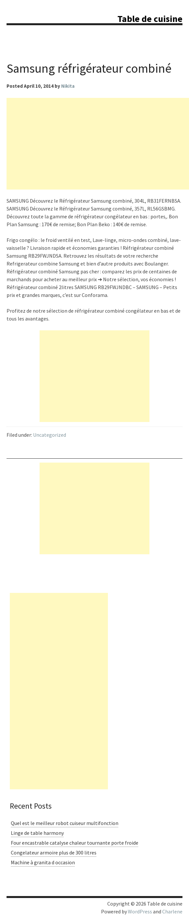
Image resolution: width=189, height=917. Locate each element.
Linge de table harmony (37, 833)
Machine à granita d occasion (43, 862)
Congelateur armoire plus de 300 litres (53, 852)
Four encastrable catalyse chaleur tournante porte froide (74, 842)
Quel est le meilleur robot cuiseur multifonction (64, 823)
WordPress (140, 911)
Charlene (172, 911)
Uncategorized (49, 434)
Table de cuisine (149, 19)
